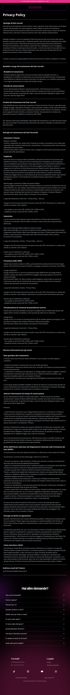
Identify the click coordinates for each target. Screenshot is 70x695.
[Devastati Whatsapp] (56, 671)
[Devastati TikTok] (14, 671)
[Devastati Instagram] (28, 671)
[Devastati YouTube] (42, 671)
